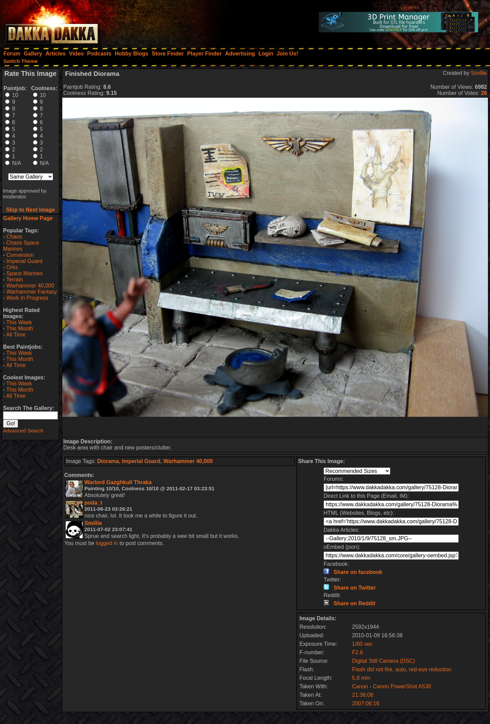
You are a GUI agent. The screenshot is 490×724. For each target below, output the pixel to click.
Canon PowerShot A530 (402, 686)
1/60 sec (362, 644)
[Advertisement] (275, 427)
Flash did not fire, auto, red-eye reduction (402, 669)
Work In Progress (27, 298)
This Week (19, 322)
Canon (360, 686)
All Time (16, 335)
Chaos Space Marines (21, 246)
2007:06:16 (365, 703)
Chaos (14, 237)
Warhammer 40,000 (30, 286)
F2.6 (357, 652)
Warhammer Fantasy (31, 292)
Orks (12, 267)
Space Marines (24, 273)
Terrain (14, 279)
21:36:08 (362, 695)
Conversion (20, 255)
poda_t (93, 503)
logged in (107, 543)
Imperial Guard (24, 261)
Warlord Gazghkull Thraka (118, 482)
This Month (19, 328)
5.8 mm (361, 678)
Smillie (479, 73)
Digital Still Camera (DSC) (383, 661)
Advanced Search (23, 430)
